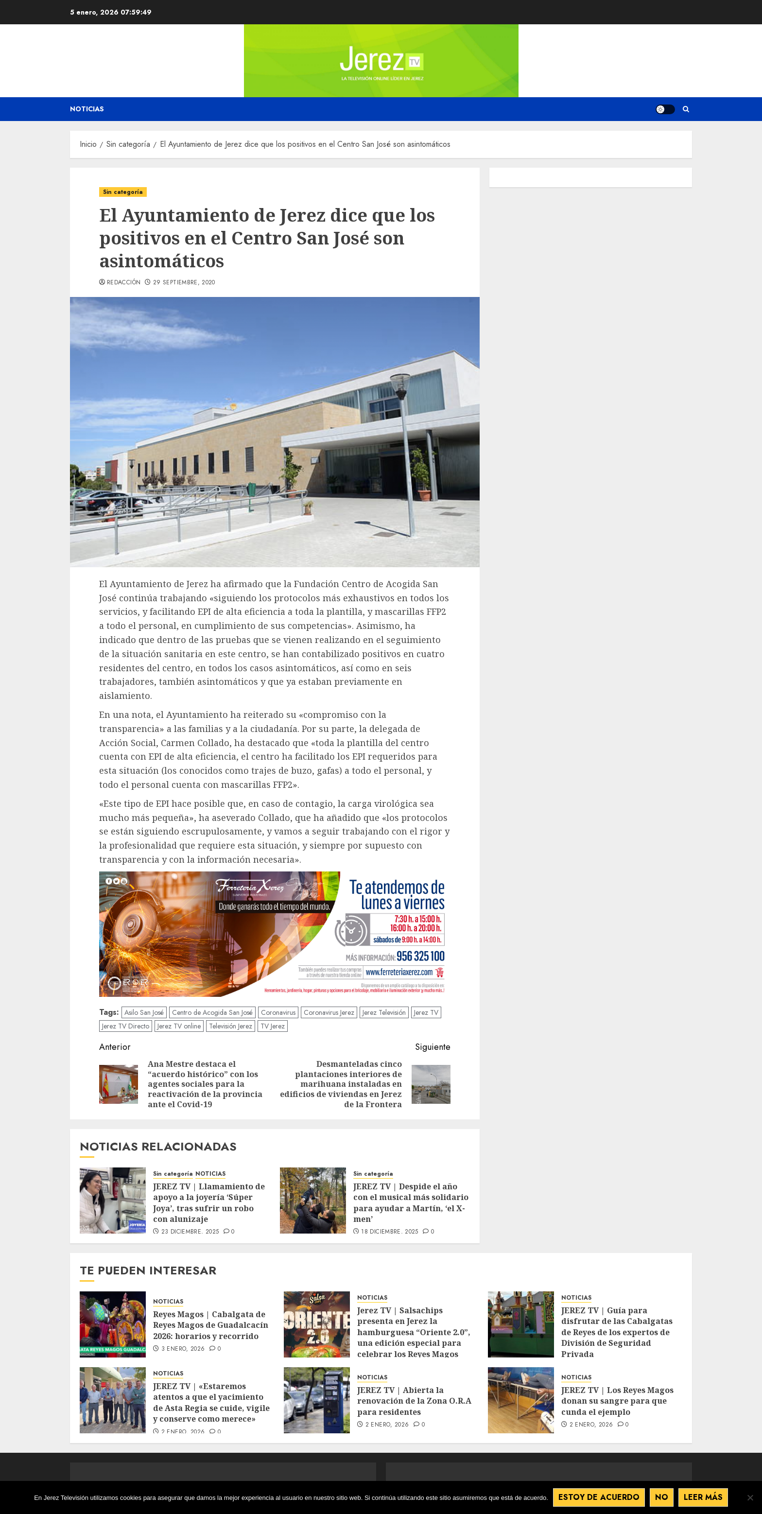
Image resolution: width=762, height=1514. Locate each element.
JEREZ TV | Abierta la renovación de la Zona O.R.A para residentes (414, 1401)
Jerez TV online (179, 1026)
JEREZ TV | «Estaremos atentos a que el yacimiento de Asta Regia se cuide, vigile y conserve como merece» (211, 1402)
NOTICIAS (210, 1174)
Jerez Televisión (384, 1012)
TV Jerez (272, 1026)
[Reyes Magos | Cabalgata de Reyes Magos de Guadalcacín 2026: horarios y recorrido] (113, 1324)
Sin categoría (123, 192)
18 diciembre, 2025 (389, 1232)
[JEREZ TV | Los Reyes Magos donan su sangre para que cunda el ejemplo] (521, 1400)
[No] (750, 1497)
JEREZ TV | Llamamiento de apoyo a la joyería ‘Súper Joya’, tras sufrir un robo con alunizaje (209, 1202)
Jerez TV (426, 1012)
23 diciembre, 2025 (190, 1232)
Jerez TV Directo (125, 1026)
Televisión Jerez (230, 1026)
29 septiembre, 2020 (184, 283)
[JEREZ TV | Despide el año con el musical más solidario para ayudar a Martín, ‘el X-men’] (313, 1200)
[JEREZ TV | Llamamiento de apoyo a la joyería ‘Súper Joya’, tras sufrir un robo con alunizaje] (113, 1200)
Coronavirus (278, 1012)
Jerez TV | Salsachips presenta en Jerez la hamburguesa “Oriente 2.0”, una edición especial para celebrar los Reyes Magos (413, 1332)
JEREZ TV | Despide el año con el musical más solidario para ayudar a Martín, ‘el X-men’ (410, 1202)
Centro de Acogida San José (212, 1012)
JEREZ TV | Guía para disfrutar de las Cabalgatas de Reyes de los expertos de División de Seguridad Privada (617, 1332)
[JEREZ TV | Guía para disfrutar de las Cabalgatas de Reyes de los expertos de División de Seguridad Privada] (521, 1324)
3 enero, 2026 (183, 1349)
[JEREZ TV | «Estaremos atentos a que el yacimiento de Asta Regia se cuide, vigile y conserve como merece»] (113, 1400)
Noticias (87, 109)
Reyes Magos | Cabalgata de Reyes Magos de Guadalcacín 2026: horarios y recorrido (210, 1325)
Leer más (703, 1497)
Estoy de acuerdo (599, 1497)
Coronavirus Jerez (329, 1012)
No (661, 1497)
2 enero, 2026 (183, 1432)
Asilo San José (144, 1012)
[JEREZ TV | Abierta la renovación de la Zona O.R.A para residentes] (317, 1400)
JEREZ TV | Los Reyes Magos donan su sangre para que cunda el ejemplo (617, 1401)
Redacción (123, 283)
